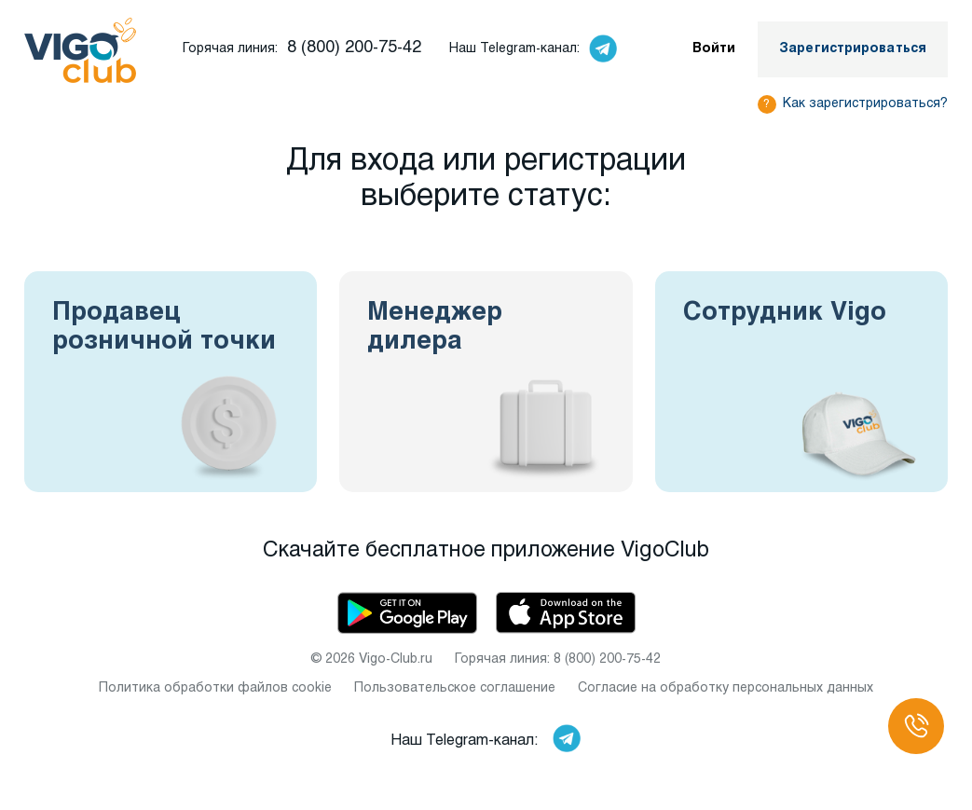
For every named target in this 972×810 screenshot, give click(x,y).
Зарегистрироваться (852, 49)
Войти (714, 49)
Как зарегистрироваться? (865, 104)
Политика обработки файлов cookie (215, 688)
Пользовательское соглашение (454, 688)
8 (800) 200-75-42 (354, 48)
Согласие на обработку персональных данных (725, 688)
